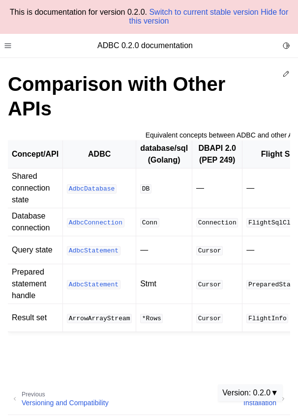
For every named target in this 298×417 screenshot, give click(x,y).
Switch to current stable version (203, 12)
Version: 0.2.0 (246, 393)
